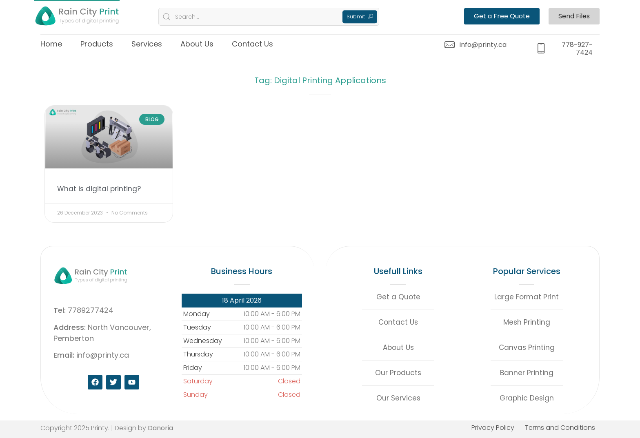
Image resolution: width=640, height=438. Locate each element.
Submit (360, 16)
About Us (196, 44)
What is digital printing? (99, 189)
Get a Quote (398, 297)
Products (96, 44)
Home (51, 44)
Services (146, 44)
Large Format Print (526, 297)
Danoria (160, 428)
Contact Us (252, 44)
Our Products (398, 373)
